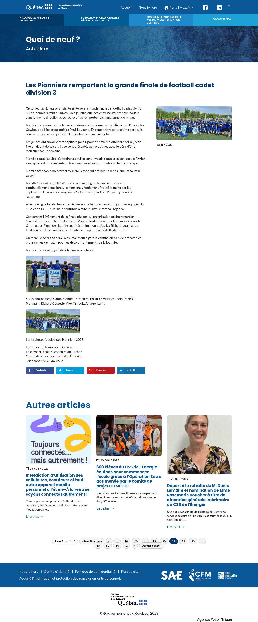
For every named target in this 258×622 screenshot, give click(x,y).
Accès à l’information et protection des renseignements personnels (70, 579)
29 (154, 541)
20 (136, 541)
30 (164, 541)
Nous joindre (28, 572)
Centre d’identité (57, 572)
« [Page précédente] (108, 541)
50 (107, 545)
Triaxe (226, 619)
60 (117, 545)
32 (183, 541)
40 (98, 545)
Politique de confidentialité (95, 572)
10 (126, 541)
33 (193, 541)
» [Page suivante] (134, 545)
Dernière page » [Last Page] (152, 545)
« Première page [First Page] (92, 541)
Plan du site (130, 572)
